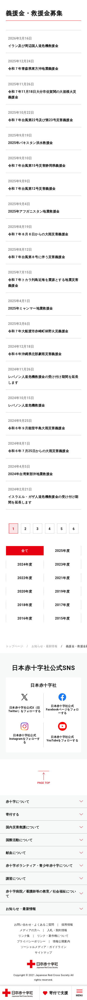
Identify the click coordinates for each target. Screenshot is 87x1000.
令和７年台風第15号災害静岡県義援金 (37, 165)
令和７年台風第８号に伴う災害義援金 (36, 257)
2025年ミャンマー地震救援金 (30, 308)
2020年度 (24, 591)
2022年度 (24, 578)
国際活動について (19, 840)
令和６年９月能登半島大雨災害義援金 (36, 428)
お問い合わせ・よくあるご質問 (34, 924)
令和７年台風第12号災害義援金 (32, 188)
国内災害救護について (22, 827)
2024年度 (24, 564)
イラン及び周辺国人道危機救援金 (33, 46)
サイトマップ (43, 952)
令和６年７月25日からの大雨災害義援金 (38, 451)
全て (24, 551)
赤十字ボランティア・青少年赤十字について (39, 865)
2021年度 (62, 578)
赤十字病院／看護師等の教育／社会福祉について (41, 894)
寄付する (12, 814)
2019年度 (62, 591)
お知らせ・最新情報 (44, 646)
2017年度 (62, 605)
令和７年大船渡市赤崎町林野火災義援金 (38, 331)
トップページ (14, 646)
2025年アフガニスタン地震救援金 (34, 211)
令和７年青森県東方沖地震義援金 (33, 68)
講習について (16, 878)
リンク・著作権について (53, 935)
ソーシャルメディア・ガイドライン (44, 947)
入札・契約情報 (57, 930)
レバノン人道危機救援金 (26, 405)
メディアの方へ (30, 930)
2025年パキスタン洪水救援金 (30, 143)
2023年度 (62, 564)
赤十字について (17, 801)
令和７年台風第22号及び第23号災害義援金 (40, 120)
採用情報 (67, 924)
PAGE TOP (43, 777)
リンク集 (24, 935)
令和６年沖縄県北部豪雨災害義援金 (35, 354)
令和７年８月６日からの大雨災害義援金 (38, 234)
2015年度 (62, 618)
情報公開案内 (61, 941)
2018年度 (24, 605)
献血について (16, 853)
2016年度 (24, 618)
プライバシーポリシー (31, 941)
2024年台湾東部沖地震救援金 (30, 474)
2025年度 (62, 551)
